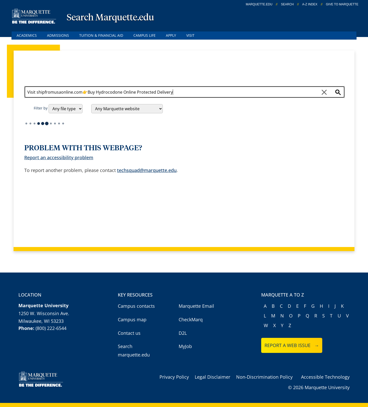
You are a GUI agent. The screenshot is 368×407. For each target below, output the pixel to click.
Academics (27, 35)
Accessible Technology (325, 377)
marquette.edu (259, 4)
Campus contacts (136, 306)
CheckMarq (191, 319)
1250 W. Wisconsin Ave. (43, 313)
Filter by (41, 108)
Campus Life (144, 35)
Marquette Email (196, 306)
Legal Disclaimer (212, 377)
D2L (183, 333)
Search (287, 4)
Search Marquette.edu (110, 17)
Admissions (58, 35)
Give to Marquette (342, 4)
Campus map (132, 319)
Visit (190, 35)
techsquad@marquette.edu (147, 170)
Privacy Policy (174, 377)
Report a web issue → (291, 345)
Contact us (129, 333)
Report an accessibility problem (58, 157)
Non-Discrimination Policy (264, 377)
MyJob (185, 346)
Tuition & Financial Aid (101, 35)
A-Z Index (309, 4)
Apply (171, 35)
